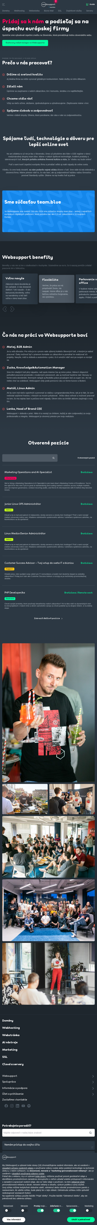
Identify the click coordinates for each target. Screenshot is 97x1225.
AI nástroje (9, 1043)
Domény (7, 1021)
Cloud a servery (13, 1065)
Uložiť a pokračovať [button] (81, 1219)
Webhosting (11, 1028)
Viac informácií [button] (14, 1219)
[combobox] (30, 459)
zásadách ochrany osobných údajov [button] (18, 1168)
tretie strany (40, 1176)
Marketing (9, 1050)
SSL (60, 11)
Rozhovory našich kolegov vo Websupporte (25, 43)
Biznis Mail (48, 11)
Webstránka (10, 1036)
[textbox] (30, 459)
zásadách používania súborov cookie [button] (28, 1173)
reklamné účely (78, 1182)
